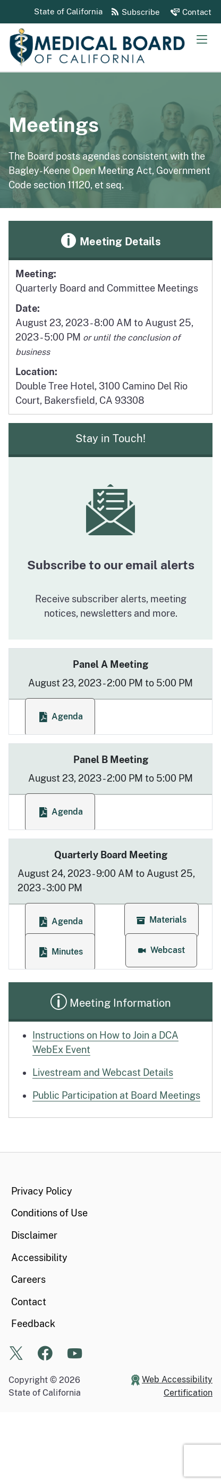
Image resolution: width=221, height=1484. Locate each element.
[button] (161, 920)
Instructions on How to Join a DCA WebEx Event (105, 1042)
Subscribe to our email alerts (110, 565)
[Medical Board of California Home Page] (114, 47)
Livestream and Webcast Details (102, 1072)
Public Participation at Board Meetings (116, 1095)
